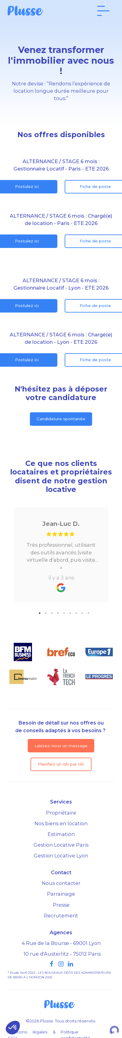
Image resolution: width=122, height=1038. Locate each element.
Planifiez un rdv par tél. (61, 764)
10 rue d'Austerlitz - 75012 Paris (62, 954)
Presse (61, 905)
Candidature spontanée (61, 418)
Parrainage (61, 894)
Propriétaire (61, 813)
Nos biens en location (61, 823)
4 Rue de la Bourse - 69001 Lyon (61, 943)
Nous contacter (61, 883)
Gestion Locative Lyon (61, 856)
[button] (12, 1027)
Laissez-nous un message (61, 745)
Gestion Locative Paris (61, 845)
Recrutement (61, 915)
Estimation (61, 834)
